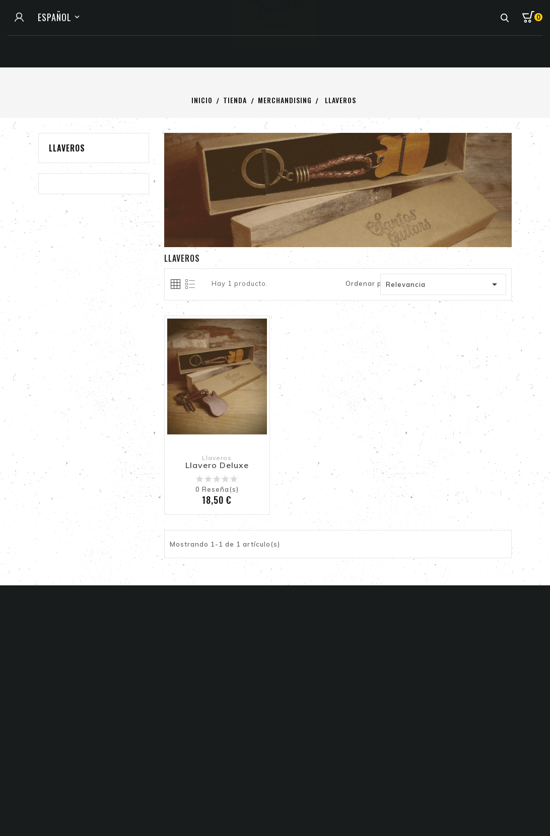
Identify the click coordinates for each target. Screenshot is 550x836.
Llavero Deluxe (217, 465)
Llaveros (67, 148)
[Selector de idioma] (60, 17)
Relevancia (444, 284)
